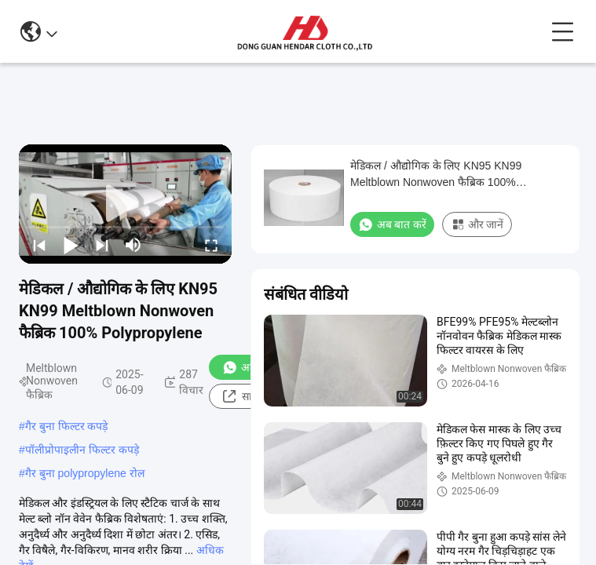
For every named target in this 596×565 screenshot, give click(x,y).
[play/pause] (70, 245)
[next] (102, 245)
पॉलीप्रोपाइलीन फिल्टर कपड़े (82, 449)
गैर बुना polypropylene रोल (84, 473)
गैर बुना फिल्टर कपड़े (66, 426)
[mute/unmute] (133, 245)
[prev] (39, 245)
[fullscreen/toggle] (211, 245)
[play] (125, 204)
